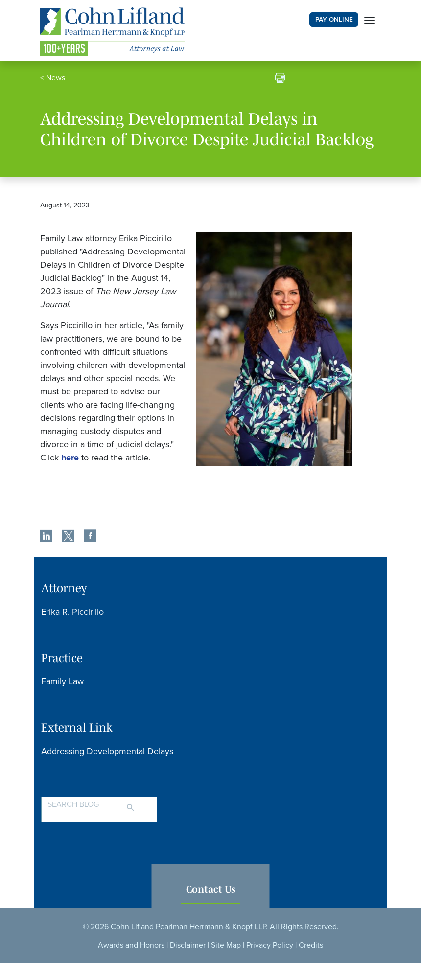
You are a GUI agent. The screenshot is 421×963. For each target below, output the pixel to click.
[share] (46, 537)
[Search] (140, 803)
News (55, 78)
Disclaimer (188, 945)
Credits (311, 945)
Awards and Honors (131, 945)
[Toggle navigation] (369, 19)
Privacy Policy (269, 945)
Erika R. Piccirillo (72, 611)
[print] (280, 79)
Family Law (62, 681)
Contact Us (210, 889)
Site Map (226, 945)
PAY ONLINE (334, 19)
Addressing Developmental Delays (107, 751)
